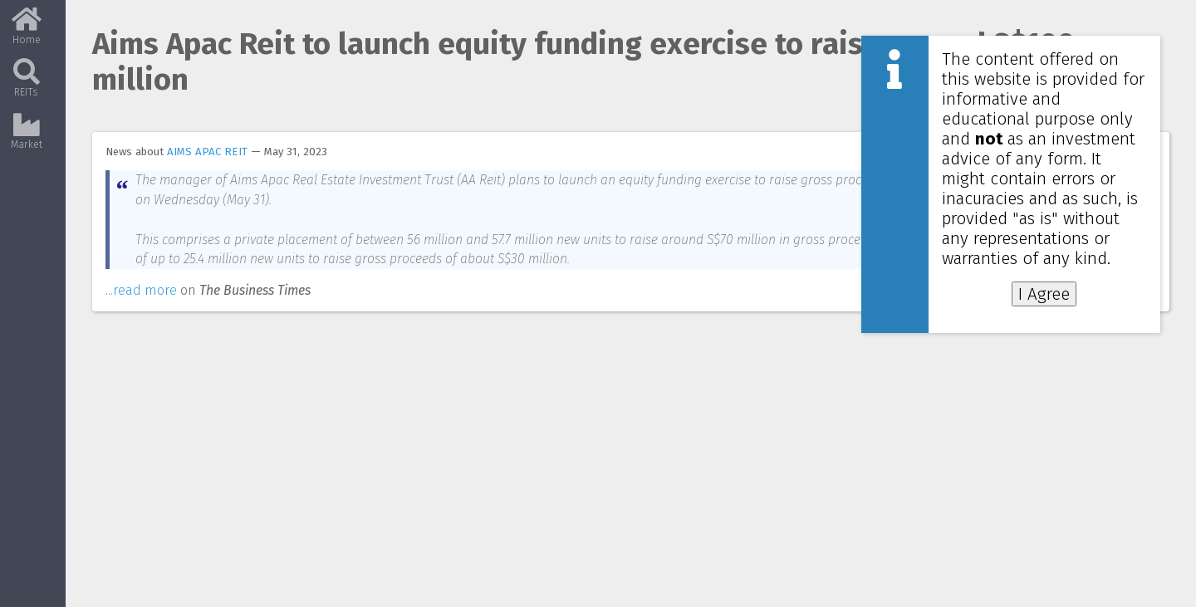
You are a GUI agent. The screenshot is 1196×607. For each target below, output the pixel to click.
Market (26, 138)
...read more (141, 290)
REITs (26, 84)
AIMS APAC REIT (207, 151)
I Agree (1044, 294)
